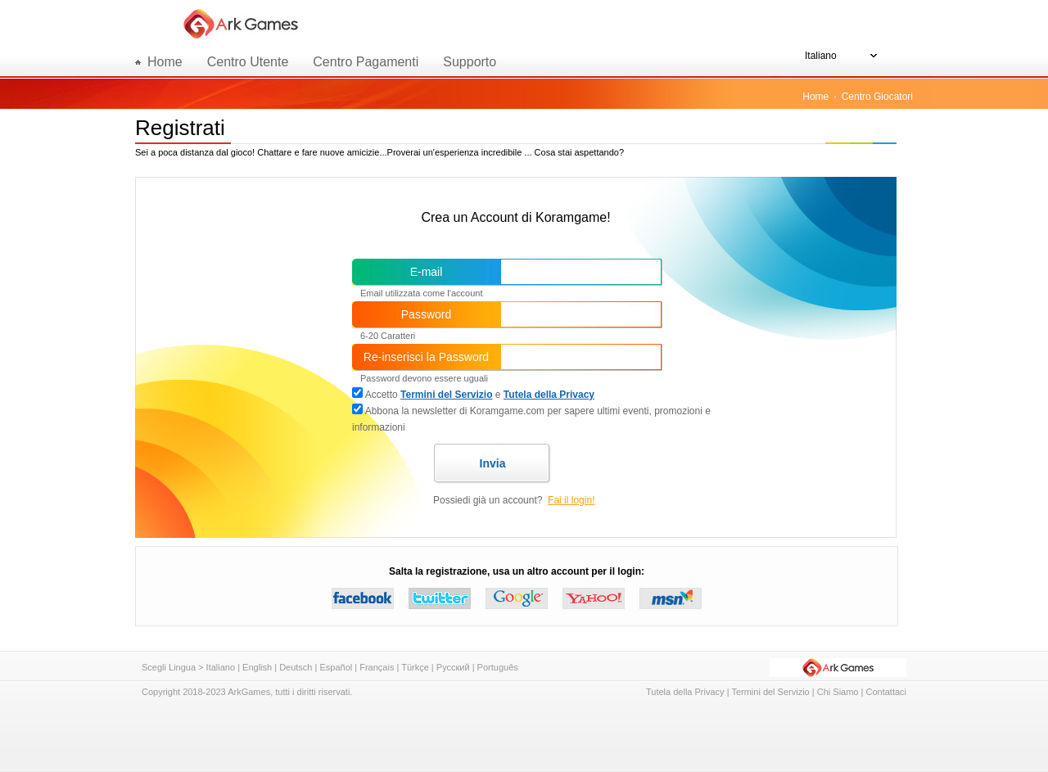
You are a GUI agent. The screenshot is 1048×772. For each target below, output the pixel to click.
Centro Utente (248, 62)
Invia (493, 463)
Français (376, 667)
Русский (453, 667)
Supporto (469, 62)
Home (815, 96)
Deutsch (295, 667)
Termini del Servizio (446, 394)
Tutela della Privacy (549, 394)
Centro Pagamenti (365, 62)
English (257, 667)
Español (335, 667)
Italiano (220, 667)
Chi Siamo (838, 692)
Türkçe (415, 667)
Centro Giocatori (877, 96)
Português (497, 667)
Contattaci (885, 692)
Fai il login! (571, 500)
